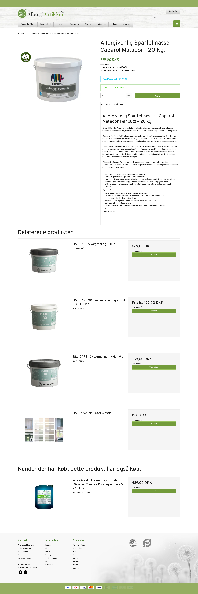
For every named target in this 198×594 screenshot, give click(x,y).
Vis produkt (153, 255)
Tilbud (114, 24)
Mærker (126, 24)
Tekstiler (60, 24)
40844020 (24, 564)
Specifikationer (118, 104)
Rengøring (74, 24)
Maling (88, 24)
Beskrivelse (105, 104)
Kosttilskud (45, 24)
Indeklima (101, 24)
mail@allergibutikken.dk (27, 568)
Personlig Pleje (28, 24)
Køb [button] (157, 96)
